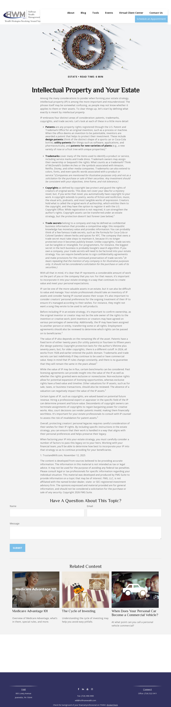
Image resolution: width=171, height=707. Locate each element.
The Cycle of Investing (78, 603)
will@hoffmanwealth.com (85, 692)
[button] (71, 5)
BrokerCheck (112, 697)
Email (90, 498)
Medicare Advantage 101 (30, 603)
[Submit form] (17, 540)
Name (13, 498)
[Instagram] (92, 681)
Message (14, 515)
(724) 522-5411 (150, 685)
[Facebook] (78, 681)
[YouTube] (87, 681)
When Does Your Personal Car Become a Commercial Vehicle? (135, 605)
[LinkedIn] (83, 681)
